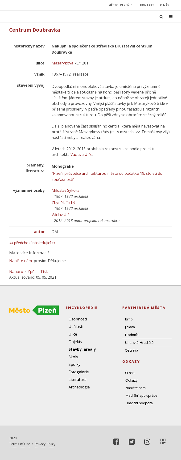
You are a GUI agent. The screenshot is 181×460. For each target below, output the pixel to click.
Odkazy (131, 380)
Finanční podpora (139, 402)
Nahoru (16, 271)
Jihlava (130, 326)
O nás (164, 5)
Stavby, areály (82, 349)
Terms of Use (19, 444)
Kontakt (147, 5)
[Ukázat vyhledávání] (161, 16)
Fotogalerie (79, 372)
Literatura (77, 379)
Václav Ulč (60, 214)
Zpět (32, 271)
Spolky (74, 364)
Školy (73, 356)
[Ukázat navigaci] (171, 16)
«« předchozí (20, 242)
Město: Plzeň (120, 5)
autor (39, 231)
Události (76, 326)
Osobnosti (78, 319)
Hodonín (132, 334)
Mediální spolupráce (141, 395)
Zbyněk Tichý (63, 202)
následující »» (43, 242)
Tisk (44, 271)
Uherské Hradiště (139, 342)
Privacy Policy (45, 444)
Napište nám (20, 260)
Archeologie (79, 387)
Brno (129, 319)
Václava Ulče (81, 154)
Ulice (73, 334)
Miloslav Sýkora (65, 190)
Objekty (75, 341)
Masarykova (62, 63)
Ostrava (131, 350)
